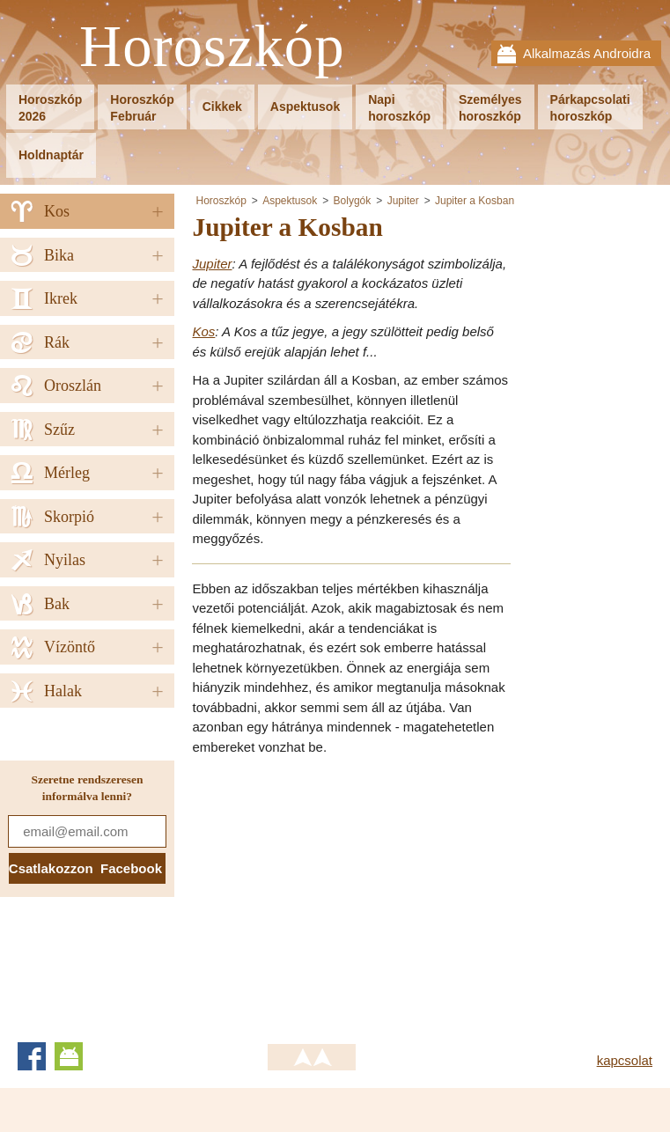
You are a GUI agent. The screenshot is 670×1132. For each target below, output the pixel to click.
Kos (203, 331)
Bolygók (353, 201)
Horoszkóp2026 (50, 107)
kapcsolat (624, 1060)
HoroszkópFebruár (141, 107)
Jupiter (403, 201)
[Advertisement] (340, 893)
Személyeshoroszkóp (490, 107)
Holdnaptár (51, 155)
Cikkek (222, 106)
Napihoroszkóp (399, 107)
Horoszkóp (212, 47)
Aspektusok (305, 106)
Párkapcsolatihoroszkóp (590, 107)
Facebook (32, 1056)
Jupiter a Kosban (474, 201)
